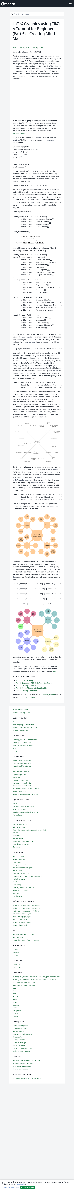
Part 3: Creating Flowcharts (26, 685)
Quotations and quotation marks (24, 985)
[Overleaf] (8, 3)
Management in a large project (23, 841)
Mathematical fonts (19, 791)
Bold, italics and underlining (23, 745)
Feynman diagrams (19, 1031)
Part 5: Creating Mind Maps (27, 690)
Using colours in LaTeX (20, 890)
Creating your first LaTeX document (25, 740)
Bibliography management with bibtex (26, 905)
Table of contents (19, 827)
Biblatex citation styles (20, 925)
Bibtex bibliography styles (22, 914)
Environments (17, 967)
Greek (15, 999)
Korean (15, 1008)
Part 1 (15, 48)
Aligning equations (19, 774)
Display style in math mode (22, 786)
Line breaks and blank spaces (23, 868)
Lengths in (18, 856)
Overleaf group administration (23, 725)
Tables (15, 804)
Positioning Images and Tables (23, 806)
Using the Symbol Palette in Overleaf (25, 794)
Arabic (15, 988)
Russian (15, 1013)
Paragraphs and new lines (22, 743)
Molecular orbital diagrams (22, 1034)
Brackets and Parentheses (22, 766)
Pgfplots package (19, 1045)
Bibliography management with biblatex (27, 911)
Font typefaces (18, 937)
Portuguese (17, 1011)
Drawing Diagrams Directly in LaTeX (25, 812)
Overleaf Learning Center (21, 713)
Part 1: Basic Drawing (24, 680)
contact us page (28, 697)
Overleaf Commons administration (25, 728)
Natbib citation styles (20, 919)
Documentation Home (20, 710)
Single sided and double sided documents (27, 876)
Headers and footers (20, 859)
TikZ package (17, 815)
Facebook (44, 695)
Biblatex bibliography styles (22, 922)
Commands (17, 964)
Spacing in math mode (20, 780)
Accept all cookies (27, 1187)
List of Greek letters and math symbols (26, 789)
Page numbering (18, 862)
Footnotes (16, 893)
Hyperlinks (16, 847)
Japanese (16, 1005)
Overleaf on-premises (20, 730)
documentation (19, 133)
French (15, 994)
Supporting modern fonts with (26, 940)
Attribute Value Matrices (21, 1051)
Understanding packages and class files (26, 1060)
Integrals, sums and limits (22, 783)
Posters (15, 955)
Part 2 (21, 48)
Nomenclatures (18, 838)
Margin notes (17, 896)
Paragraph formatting (20, 865)
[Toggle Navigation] (70, 3)
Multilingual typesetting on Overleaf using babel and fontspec (34, 979)
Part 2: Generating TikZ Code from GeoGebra (34, 683)
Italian (15, 1002)
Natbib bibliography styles (22, 917)
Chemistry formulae (20, 1028)
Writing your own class (21, 1069)
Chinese (15, 991)
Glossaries (16, 836)
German (15, 996)
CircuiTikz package (19, 1043)
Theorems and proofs (20, 1026)
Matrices (16, 769)
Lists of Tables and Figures (22, 809)
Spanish (15, 1016)
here (54, 671)
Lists (14, 748)
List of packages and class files (23, 1063)
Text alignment (18, 870)
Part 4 (34, 48)
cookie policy (21, 1184)
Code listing (17, 885)
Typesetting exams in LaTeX (22, 1048)
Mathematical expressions (22, 760)
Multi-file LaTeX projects (21, 844)
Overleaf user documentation (23, 722)
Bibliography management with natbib (26, 908)
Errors (15, 751)
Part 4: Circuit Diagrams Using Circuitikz (31, 688)
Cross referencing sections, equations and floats (29, 830)
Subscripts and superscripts (22, 763)
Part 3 (28, 48)
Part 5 (41, 48)
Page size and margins (21, 873)
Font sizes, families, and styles (23, 934)
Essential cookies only (11, 1187)
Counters (16, 882)
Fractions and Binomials (21, 772)
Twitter (52, 695)
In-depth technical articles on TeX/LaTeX (27, 1078)
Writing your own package (22, 1066)
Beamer (15, 950)
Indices (15, 833)
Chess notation (18, 1037)
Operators (16, 777)
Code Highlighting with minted (23, 887)
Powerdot (16, 952)
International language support (24, 982)
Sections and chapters (20, 824)
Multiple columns (19, 879)
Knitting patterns (19, 1040)
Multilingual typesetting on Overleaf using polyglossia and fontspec (36, 977)
